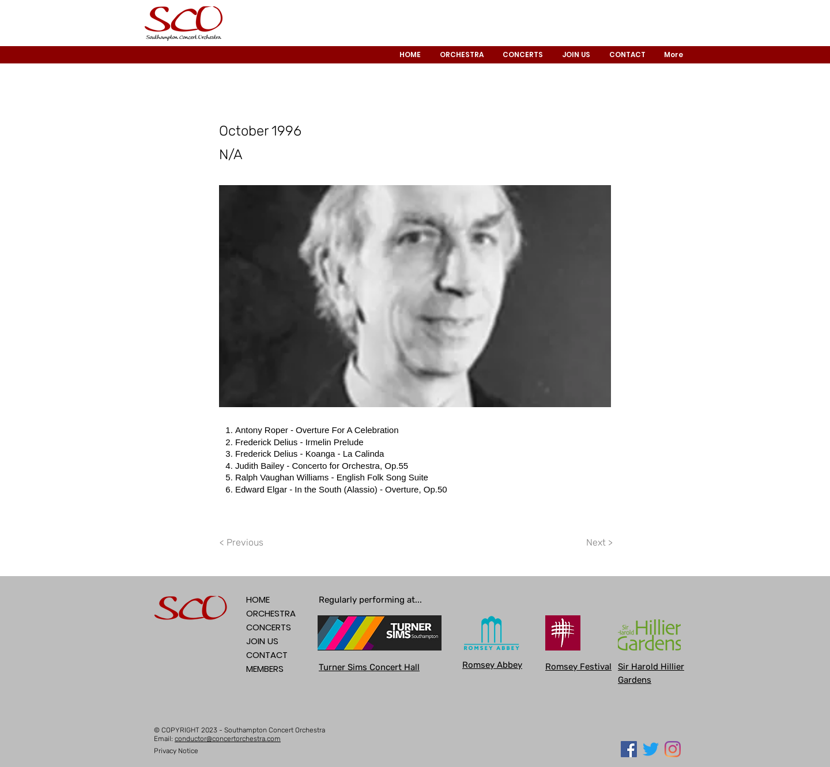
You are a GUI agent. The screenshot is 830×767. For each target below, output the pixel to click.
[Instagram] (673, 749)
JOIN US (262, 641)
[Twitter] (651, 749)
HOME (258, 599)
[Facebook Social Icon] (629, 749)
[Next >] (599, 542)
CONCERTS (268, 627)
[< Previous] (243, 542)
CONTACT (267, 655)
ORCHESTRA (271, 613)
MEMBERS (265, 669)
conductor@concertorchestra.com (228, 739)
